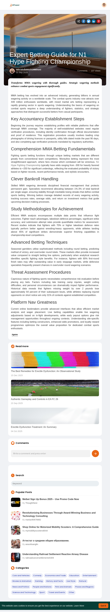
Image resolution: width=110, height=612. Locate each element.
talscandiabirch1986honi (28, 69)
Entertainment (89, 575)
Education (74, 575)
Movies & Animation (21, 581)
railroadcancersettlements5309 (39, 558)
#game (15, 334)
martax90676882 (33, 520)
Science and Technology (24, 592)
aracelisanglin (31, 544)
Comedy (37, 575)
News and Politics (20, 586)
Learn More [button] (79, 606)
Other (13, 46)
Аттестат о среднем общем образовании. (45, 540)
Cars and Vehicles (21, 575)
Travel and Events (56, 592)
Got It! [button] (103, 606)
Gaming (39, 581)
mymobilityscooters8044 (36, 531)
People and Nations (42, 586)
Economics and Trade (55, 575)
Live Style (71, 581)
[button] (104, 5)
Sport (42, 592)
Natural (82, 581)
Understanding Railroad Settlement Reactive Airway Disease (55, 554)
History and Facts (54, 581)
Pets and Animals (63, 586)
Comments (82, 71)
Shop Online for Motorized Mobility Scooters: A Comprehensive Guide (60, 527)
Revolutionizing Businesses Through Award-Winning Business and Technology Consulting (59, 514)
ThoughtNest (31, 503)
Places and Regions (84, 586)
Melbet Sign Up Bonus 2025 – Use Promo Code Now (50, 499)
